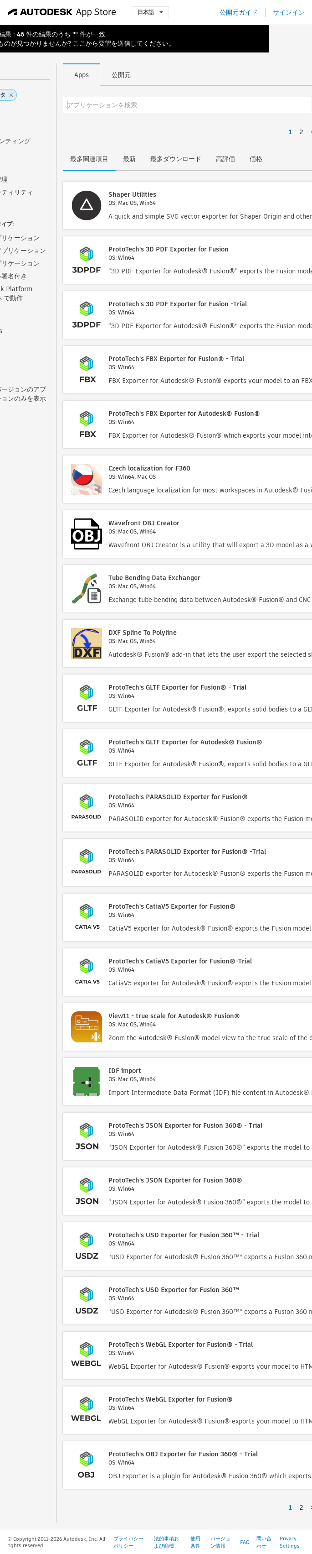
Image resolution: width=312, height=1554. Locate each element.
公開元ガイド (239, 12)
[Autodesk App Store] (62, 12)
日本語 (150, 12)
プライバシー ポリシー (128, 1542)
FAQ (245, 1542)
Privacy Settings (290, 1542)
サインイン (289, 12)
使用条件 (195, 1542)
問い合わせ (263, 1542)
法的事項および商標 (166, 1542)
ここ (79, 43)
